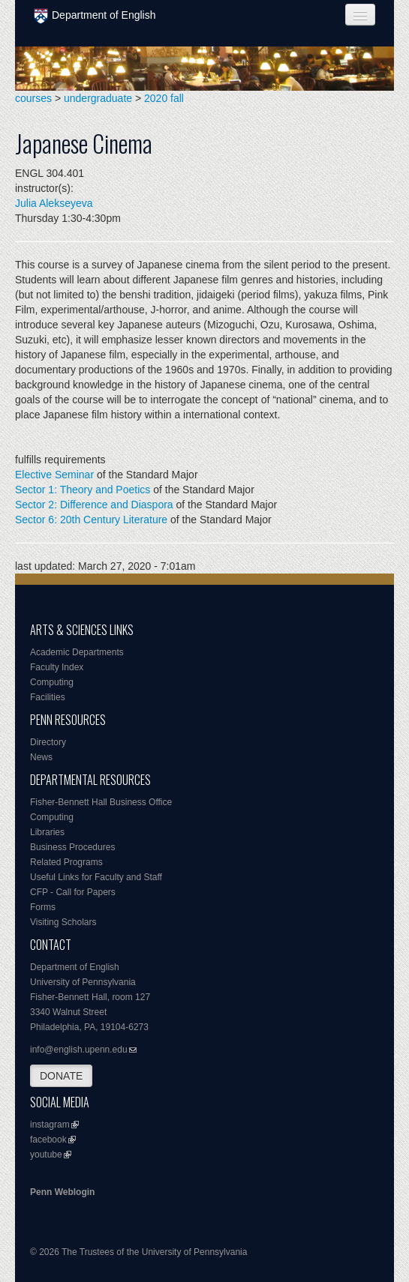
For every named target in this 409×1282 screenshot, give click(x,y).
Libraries (47, 832)
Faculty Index (56, 667)
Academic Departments (77, 652)
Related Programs (66, 862)
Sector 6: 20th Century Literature (91, 520)
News (41, 757)
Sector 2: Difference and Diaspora (94, 505)
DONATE (61, 1076)
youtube (46, 1154)
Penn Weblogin (62, 1192)
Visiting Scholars (63, 922)
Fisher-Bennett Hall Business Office (101, 802)
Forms (43, 907)
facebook (48, 1139)
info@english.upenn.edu (79, 1049)
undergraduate (98, 98)
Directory (48, 742)
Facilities (47, 697)
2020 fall (164, 98)
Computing (52, 682)
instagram (50, 1124)
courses (33, 98)
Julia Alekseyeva (54, 203)
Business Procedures (72, 847)
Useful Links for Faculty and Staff (96, 877)
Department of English (95, 16)
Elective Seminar (54, 475)
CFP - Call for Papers (73, 892)
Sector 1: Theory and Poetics (82, 490)
